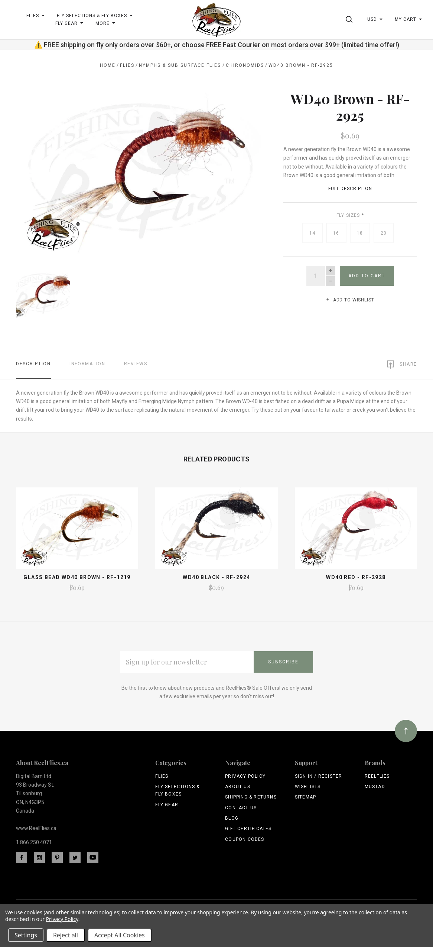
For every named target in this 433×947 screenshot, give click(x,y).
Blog (231, 818)
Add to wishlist (350, 300)
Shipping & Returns (251, 797)
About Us (237, 786)
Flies (161, 776)
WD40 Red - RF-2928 (355, 577)
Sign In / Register (318, 776)
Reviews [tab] (135, 363)
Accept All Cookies (119, 935)
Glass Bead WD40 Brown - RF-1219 (76, 577)
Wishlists (308, 786)
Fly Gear (166, 804)
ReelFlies (377, 776)
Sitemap (305, 797)
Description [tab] (33, 363)
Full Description (350, 188)
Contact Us (241, 807)
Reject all (65, 935)
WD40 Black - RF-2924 (216, 577)
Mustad (375, 786)
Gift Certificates (248, 828)
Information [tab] (87, 363)
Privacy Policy (245, 776)
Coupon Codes (244, 839)
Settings (25, 935)
